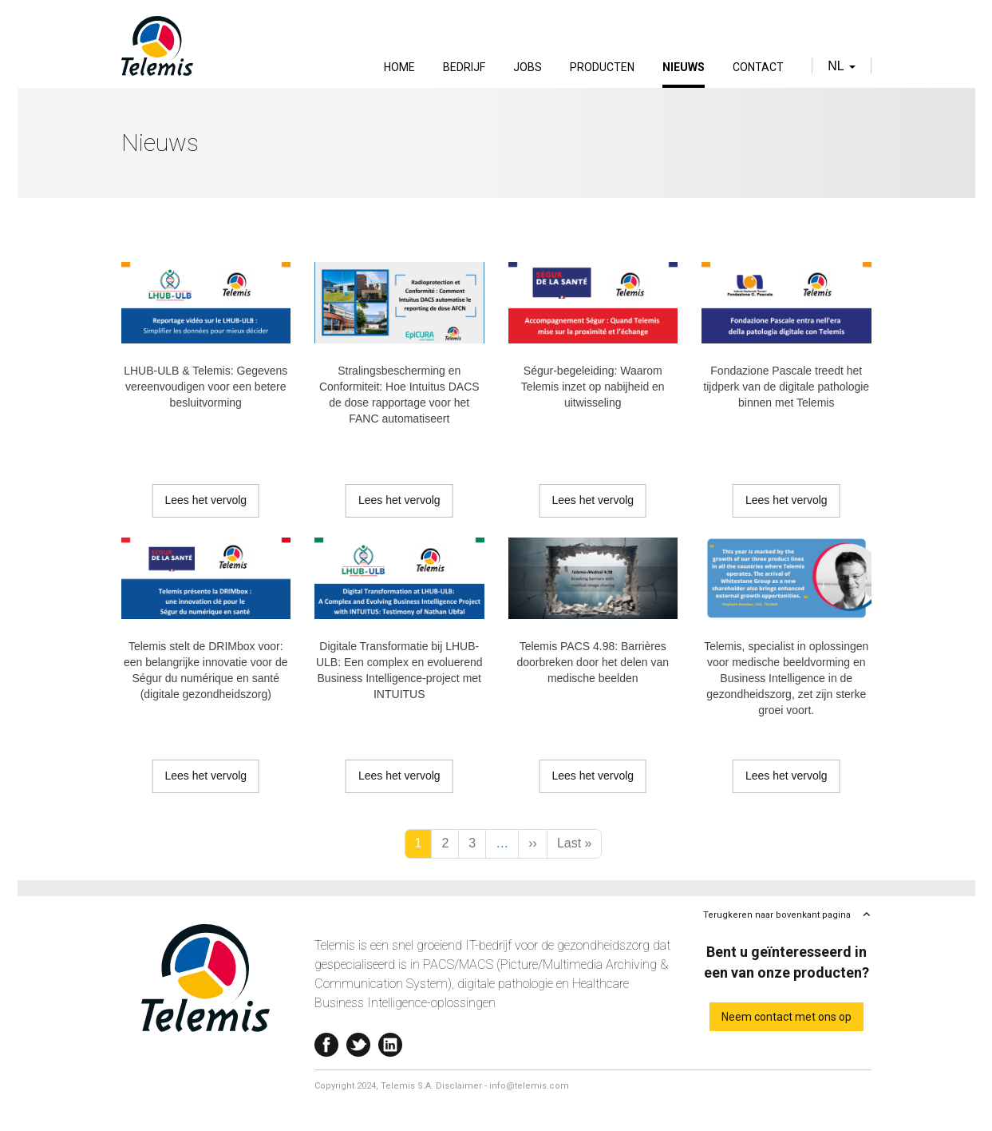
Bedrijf (464, 67)
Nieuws (683, 67)
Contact (758, 67)
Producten (602, 67)
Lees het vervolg (205, 500)
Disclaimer (459, 1086)
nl (841, 66)
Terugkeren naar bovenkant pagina (777, 915)
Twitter (358, 1041)
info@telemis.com (529, 1086)
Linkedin (390, 1041)
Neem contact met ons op (786, 1016)
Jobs (527, 67)
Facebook (326, 1041)
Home (399, 67)
